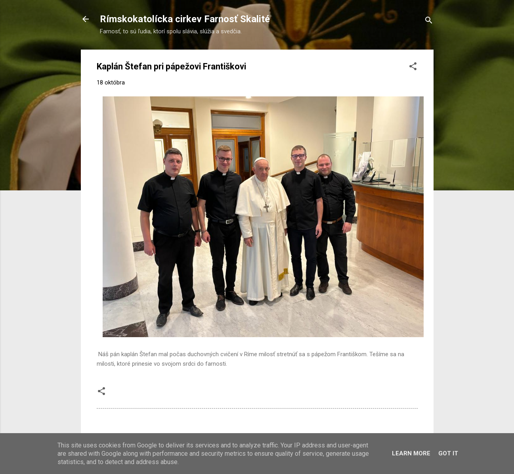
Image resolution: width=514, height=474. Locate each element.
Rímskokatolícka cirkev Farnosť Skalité (185, 19)
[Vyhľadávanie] (429, 22)
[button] (413, 67)
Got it (448, 453)
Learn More (411, 453)
